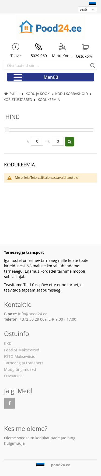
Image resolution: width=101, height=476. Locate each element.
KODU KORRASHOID (72, 93)
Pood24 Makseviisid (21, 349)
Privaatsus (13, 375)
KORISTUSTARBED (18, 99)
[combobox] (50, 65)
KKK (7, 343)
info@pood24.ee (32, 313)
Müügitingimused (20, 369)
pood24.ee (60, 465)
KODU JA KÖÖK (38, 93)
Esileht (15, 93)
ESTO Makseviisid (20, 356)
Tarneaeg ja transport (23, 362)
